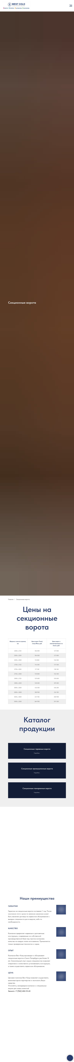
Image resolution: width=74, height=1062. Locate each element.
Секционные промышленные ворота (37, 817)
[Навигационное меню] (70, 6)
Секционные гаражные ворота (37, 765)
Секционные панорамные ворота (37, 868)
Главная (10, 599)
